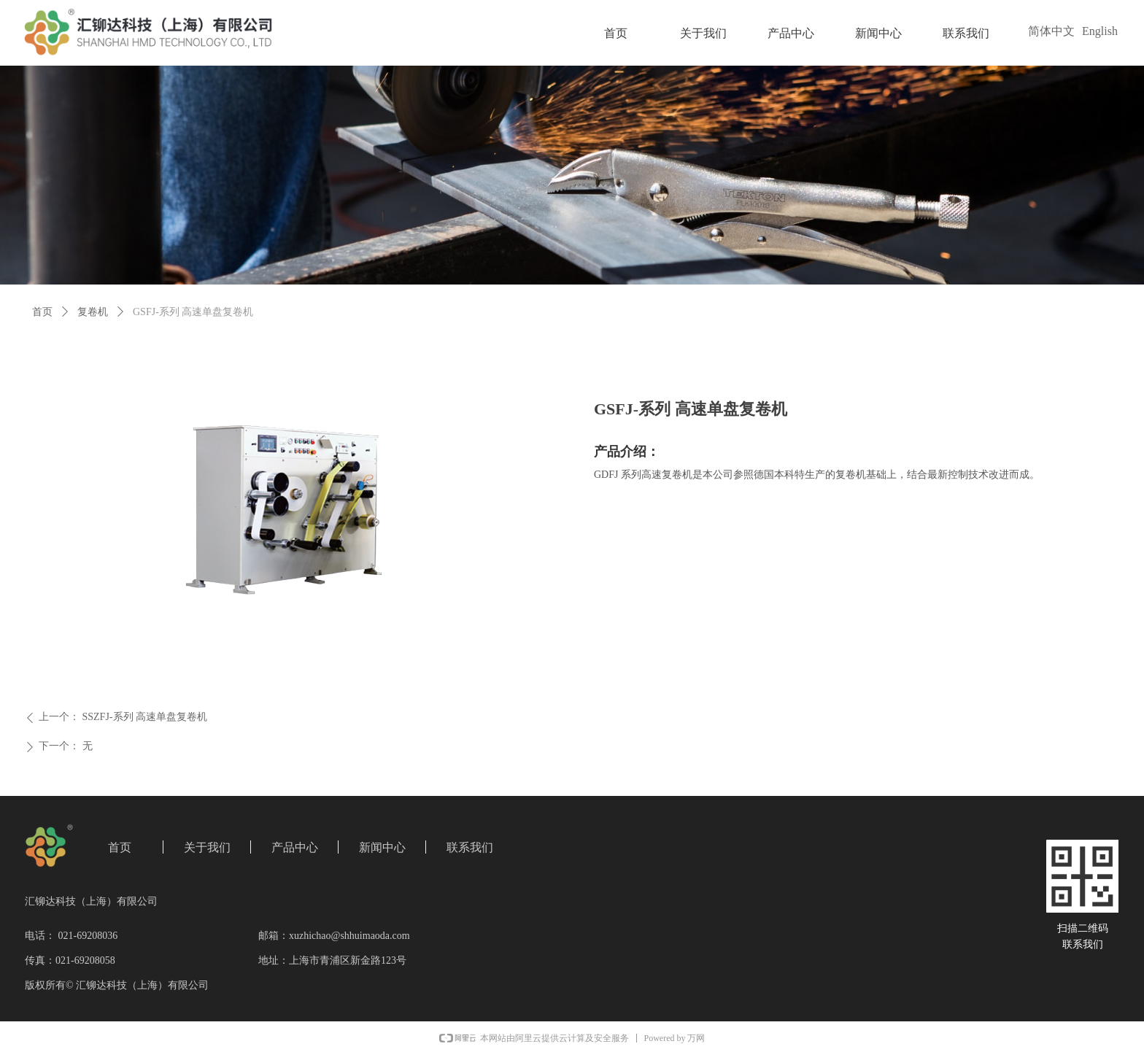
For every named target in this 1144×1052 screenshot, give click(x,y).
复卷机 (92, 311)
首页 (42, 311)
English (1100, 31)
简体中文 (1051, 31)
